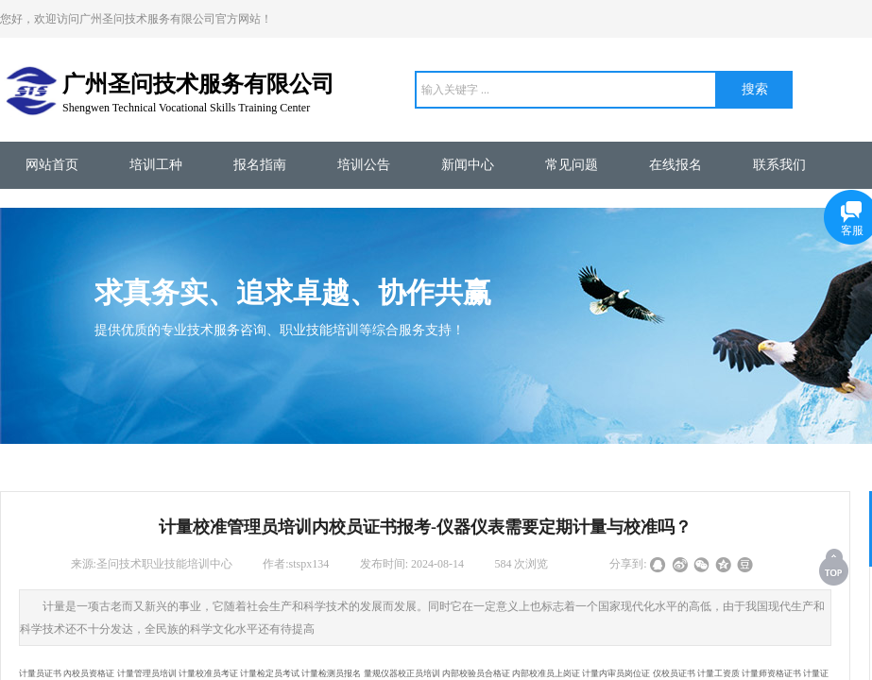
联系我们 (779, 165)
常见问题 (571, 165)
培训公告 (363, 165)
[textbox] (566, 90)
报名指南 (259, 165)
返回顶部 (835, 567)
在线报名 (675, 165)
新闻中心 (467, 165)
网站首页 (52, 165)
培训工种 (155, 165)
